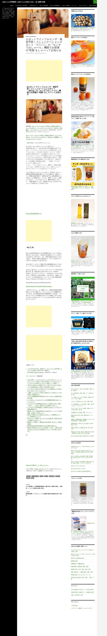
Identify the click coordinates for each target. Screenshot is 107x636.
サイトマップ (74, 5)
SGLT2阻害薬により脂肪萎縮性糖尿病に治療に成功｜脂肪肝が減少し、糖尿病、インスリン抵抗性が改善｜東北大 (44, 486)
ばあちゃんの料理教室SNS (55, 5)
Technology (33, 36)
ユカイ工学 (52, 476)
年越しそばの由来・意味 (77, 595)
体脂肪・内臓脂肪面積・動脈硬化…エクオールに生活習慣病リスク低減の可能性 (82, 420)
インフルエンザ (35, 476)
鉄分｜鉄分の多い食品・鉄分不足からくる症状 (82, 436)
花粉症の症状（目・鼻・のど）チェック (80, 574)
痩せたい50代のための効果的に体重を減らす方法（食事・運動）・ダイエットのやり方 (82, 462)
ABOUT (11, 5)
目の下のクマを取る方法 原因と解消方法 (81, 471)
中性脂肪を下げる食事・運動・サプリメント (82, 412)
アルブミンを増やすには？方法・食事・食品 (82, 401)
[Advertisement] (44, 70)
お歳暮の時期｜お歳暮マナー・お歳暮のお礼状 (82, 592)
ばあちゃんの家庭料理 (44, 5)
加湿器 (28, 478)
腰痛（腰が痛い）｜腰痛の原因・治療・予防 (82, 572)
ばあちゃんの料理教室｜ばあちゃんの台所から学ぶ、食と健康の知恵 (23, 2)
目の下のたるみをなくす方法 (78, 468)
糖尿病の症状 (74, 561)
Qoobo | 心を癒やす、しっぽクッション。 (37, 465)
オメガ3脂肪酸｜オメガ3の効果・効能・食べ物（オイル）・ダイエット (82, 405)
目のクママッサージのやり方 (78, 465)
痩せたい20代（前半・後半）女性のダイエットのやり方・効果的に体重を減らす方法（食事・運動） (82, 452)
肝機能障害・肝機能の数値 (77, 563)
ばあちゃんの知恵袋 (66, 5)
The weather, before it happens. (35, 372)
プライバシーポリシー (83, 5)
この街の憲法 (74, 605)
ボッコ (46, 476)
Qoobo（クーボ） (39, 469)
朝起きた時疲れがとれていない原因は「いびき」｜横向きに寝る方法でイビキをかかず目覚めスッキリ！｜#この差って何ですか (44, 429)
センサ (41, 476)
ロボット (58, 476)
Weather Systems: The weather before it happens (39, 286)
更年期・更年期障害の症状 (77, 558)
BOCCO (28, 476)
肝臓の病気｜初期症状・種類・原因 (79, 566)
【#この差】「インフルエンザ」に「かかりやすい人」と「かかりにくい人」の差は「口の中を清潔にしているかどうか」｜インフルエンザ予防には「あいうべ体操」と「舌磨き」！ (44, 381)
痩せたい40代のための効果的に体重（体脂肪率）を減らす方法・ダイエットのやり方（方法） (82, 458)
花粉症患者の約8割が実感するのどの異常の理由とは (41, 425)
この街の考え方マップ (33, 5)
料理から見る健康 (92, 5)
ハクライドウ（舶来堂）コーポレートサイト (82, 608)
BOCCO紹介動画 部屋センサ (34, 213)
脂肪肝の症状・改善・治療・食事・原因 (80, 569)
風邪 (33, 478)
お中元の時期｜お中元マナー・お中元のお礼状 (82, 589)
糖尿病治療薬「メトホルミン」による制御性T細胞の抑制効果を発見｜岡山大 (44, 493)
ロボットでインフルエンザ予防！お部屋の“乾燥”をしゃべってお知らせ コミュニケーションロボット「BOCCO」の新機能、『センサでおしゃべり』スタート (44, 128)
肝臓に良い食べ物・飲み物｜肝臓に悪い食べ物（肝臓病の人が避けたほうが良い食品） (82, 432)
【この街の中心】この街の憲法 (21, 5)
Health (27, 36)
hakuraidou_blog (41, 53)
